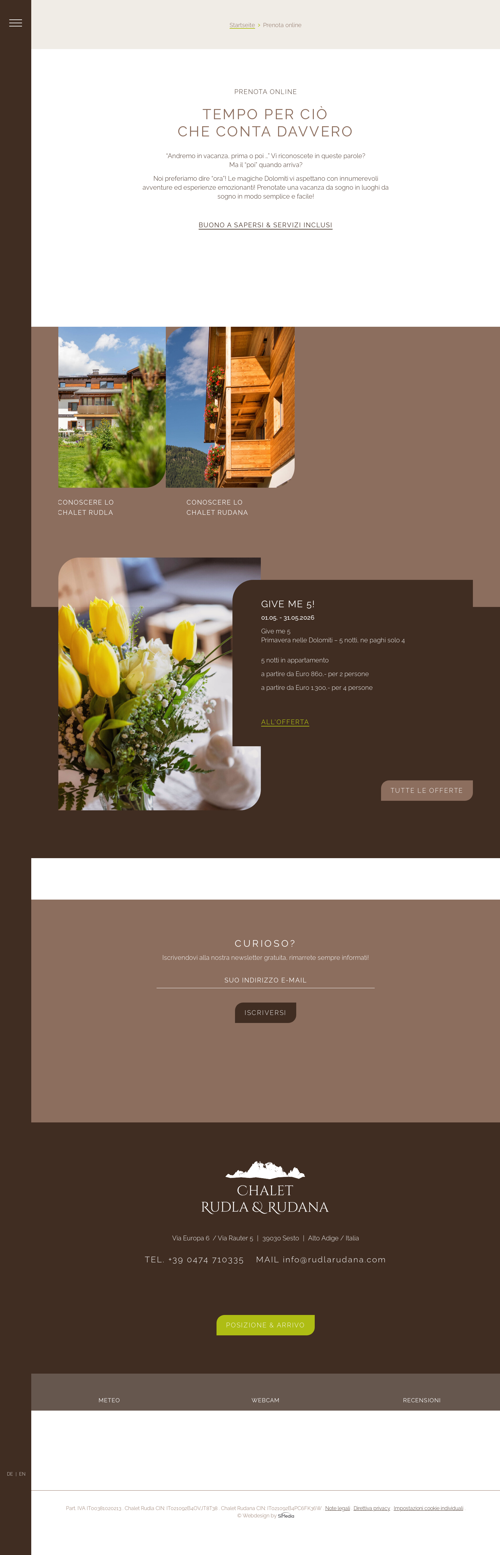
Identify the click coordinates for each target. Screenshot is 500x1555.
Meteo (110, 1421)
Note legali (337, 1529)
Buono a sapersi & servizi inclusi (266, 225)
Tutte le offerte (427, 811)
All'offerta (285, 743)
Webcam (266, 1421)
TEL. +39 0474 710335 (194, 1280)
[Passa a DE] (12, 1474)
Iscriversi (266, 1033)
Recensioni (422, 1421)
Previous (83, 789)
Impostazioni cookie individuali (428, 1529)
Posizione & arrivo (265, 1346)
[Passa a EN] (22, 1474)
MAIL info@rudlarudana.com (321, 1280)
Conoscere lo (133, 508)
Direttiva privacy (372, 1529)
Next (79, 808)
